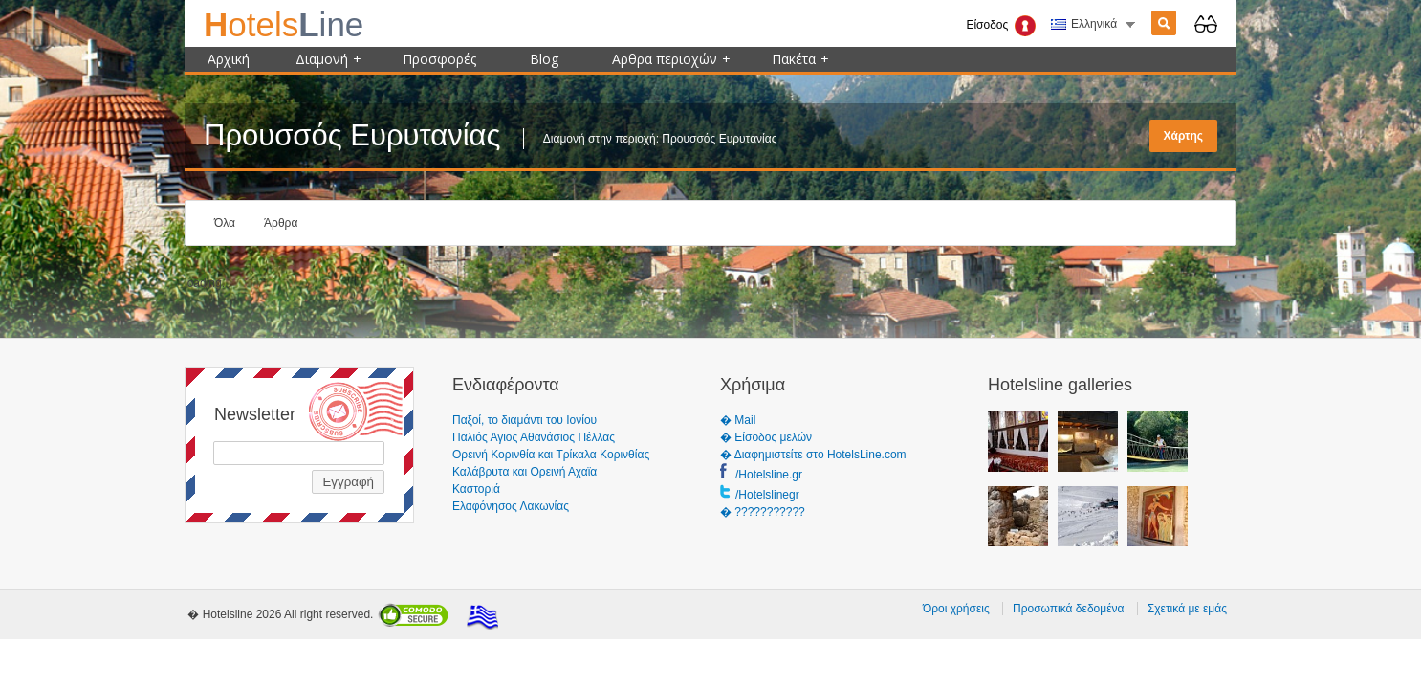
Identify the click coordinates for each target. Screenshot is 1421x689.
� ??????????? (762, 512)
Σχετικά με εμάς (1187, 608)
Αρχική (229, 59)
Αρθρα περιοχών (671, 59)
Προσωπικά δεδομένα (1068, 608)
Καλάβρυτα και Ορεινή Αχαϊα (524, 471)
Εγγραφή (348, 482)
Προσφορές (439, 59)
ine (283, 24)
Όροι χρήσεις (956, 608)
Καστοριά (476, 489)
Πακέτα (800, 59)
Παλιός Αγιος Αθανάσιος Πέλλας (533, 437)
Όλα (224, 223)
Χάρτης (1183, 136)
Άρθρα (280, 223)
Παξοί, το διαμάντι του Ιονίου (524, 420)
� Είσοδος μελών (766, 437)
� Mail (737, 420)
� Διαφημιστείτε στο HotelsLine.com (813, 454)
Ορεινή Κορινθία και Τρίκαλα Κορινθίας (550, 454)
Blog (544, 59)
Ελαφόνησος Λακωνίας (510, 506)
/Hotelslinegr (767, 494)
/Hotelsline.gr (768, 474)
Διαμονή (328, 59)
